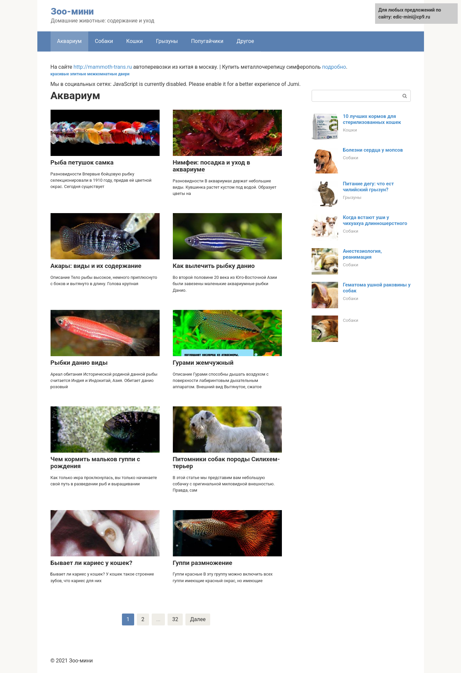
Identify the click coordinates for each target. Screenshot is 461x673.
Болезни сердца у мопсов (373, 150)
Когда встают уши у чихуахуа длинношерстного (375, 220)
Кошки (134, 41)
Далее (198, 619)
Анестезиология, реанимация (362, 254)
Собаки (104, 41)
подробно (334, 67)
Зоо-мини (72, 11)
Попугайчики (207, 41)
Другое (245, 41)
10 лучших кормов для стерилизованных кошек (372, 119)
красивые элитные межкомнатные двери (90, 74)
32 (175, 619)
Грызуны (167, 41)
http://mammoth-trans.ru (102, 67)
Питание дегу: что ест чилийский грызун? (368, 187)
